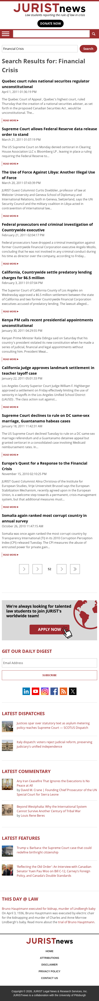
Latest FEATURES (21, 838)
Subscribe (49, 675)
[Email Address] (49, 663)
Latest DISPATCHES (23, 713)
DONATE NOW (50, 23)
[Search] (51, 34)
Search (93, 33)
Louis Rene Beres (33, 815)
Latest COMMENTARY (26, 771)
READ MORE (10, 120)
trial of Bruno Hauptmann (76, 922)
